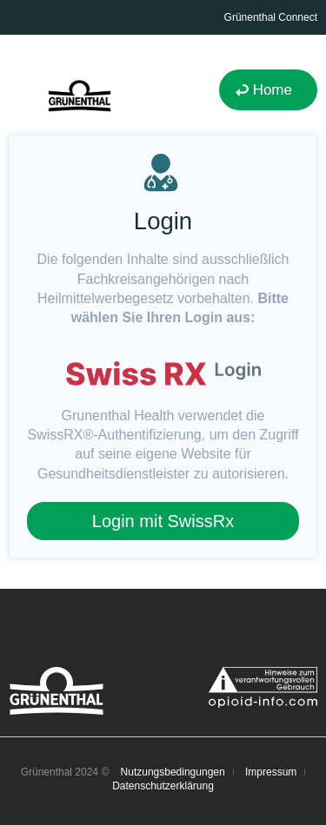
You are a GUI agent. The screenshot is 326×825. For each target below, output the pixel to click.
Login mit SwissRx (163, 521)
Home (272, 90)
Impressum (270, 772)
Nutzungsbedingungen (173, 772)
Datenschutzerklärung (163, 786)
